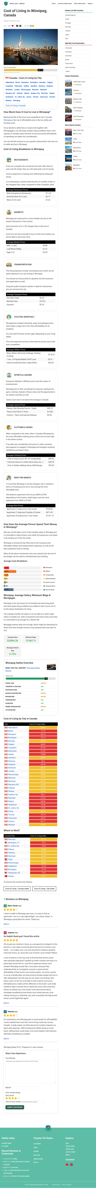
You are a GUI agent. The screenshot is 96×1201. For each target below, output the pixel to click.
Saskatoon (9, 97)
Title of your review (13, 1102)
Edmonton (18, 86)
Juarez (67, 71)
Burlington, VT (14, 843)
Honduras (68, 52)
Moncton (35, 90)
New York (37, 1155)
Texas (35, 1147)
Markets (47, 571)
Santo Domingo (70, 67)
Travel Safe (17, 3)
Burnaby (42, 82)
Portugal (68, 23)
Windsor (9, 100)
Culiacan (15, 1167)
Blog (67, 1143)
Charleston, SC (14, 873)
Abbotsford (10, 82)
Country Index (6, 1143)
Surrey (28, 97)
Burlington (34, 82)
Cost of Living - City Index (44, 889)
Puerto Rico (69, 63)
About (68, 1155)
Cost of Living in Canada (15, 105)
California (37, 1144)
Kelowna (42, 86)
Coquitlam (9, 86)
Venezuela (68, 48)
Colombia (68, 56)
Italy (66, 38)
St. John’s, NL (20, 97)
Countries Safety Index (65, 3)
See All (36, 1162)
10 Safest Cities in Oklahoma (19, 1176)
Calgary (50, 82)
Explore (90, 3)
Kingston (49, 86)
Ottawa (26, 93)
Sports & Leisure (50, 582)
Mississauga (26, 90)
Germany (68, 27)
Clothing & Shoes (50, 586)
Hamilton (33, 86)
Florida (36, 1151)
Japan (67, 34)
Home (54, 3)
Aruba (67, 19)
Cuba (10, 859)
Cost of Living (70, 1152)
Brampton (25, 82)
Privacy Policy (56, 1184)
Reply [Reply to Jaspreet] (6, 1003)
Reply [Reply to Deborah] (6, 1039)
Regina (52, 93)
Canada (49, 117)
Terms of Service (66, 1184)
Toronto (35, 97)
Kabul (16, 1159)
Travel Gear (70, 1149)
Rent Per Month (49, 589)
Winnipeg (16, 100)
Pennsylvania (38, 1159)
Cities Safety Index (79, 3)
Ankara (11, 876)
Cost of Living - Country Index (17, 889)
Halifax (26, 86)
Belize (67, 59)
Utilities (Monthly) (50, 578)
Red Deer (44, 93)
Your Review (10, 1058)
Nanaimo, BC (10, 93)
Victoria (52, 97)
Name (8, 1087)
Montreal (43, 90)
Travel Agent (70, 1146)
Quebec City (35, 93)
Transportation (49, 575)
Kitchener (9, 90)
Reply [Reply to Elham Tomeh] (6, 924)
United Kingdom (70, 15)
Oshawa (20, 93)
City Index (5, 1146)
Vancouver (44, 97)
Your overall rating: (12, 1092)
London (17, 90)
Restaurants (48, 567)
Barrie (17, 82)
